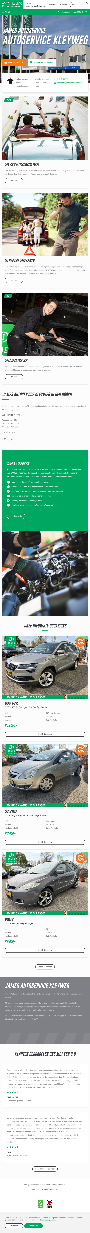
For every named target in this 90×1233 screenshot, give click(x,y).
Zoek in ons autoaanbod (43, 62)
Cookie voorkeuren (59, 1185)
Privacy (26, 1185)
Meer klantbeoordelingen (45, 1169)
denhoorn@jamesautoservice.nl (70, 83)
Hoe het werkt (16, 516)
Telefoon (11, 439)
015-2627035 (62, 79)
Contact (63, 4)
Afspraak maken (78, 4)
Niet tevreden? (45, 1185)
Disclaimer (34, 1185)
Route (5, 439)
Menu (7, 12)
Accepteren (33, 1226)
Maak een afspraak (15, 62)
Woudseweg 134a (42, 79)
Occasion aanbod (45, 967)
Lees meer (14, 180)
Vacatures (53, 4)
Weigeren (14, 1226)
